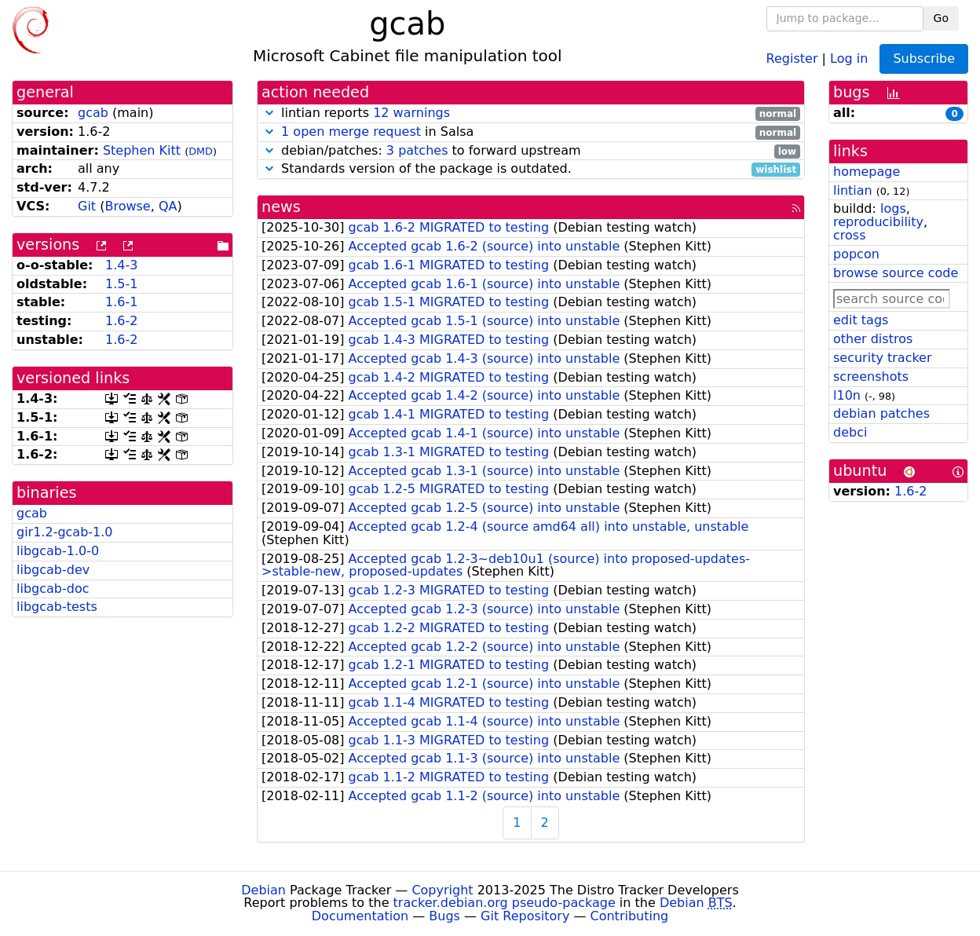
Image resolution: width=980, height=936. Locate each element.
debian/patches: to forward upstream (530, 151)
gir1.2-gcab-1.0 (64, 532)
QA (168, 206)
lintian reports (530, 113)
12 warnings (411, 112)
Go (941, 18)
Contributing (630, 916)
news (281, 207)
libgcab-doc (52, 588)
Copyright (442, 890)
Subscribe (924, 58)
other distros (872, 338)
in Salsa (530, 132)
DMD (200, 151)
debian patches (881, 413)
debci (850, 432)
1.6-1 (121, 301)
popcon (856, 254)
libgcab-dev (53, 569)
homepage (866, 171)
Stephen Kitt (142, 150)
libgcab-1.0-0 (57, 550)
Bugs (444, 916)
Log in (849, 57)
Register (792, 57)
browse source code (895, 272)
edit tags (860, 320)
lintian (852, 190)
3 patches (417, 150)
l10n (847, 395)
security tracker (882, 357)
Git (87, 206)
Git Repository (525, 916)
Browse (127, 206)
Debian (263, 890)
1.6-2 (121, 320)
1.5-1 (121, 283)
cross (849, 235)
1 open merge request (351, 131)
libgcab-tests (56, 606)
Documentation (360, 916)
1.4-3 (121, 265)
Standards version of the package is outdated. (530, 169)
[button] (269, 112)
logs (893, 208)
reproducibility (878, 221)
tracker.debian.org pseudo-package (504, 902)
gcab (93, 112)
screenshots (871, 376)
